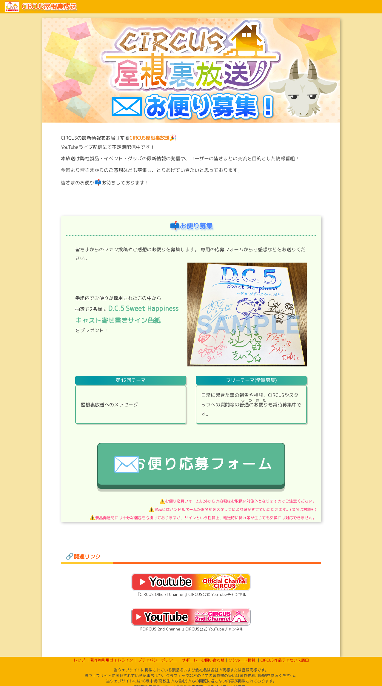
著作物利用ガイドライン (111, 679)
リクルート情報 (241, 679)
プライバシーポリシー (157, 679)
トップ (79, 679)
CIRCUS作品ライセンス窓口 (284, 679)
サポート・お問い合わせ (202, 679)
